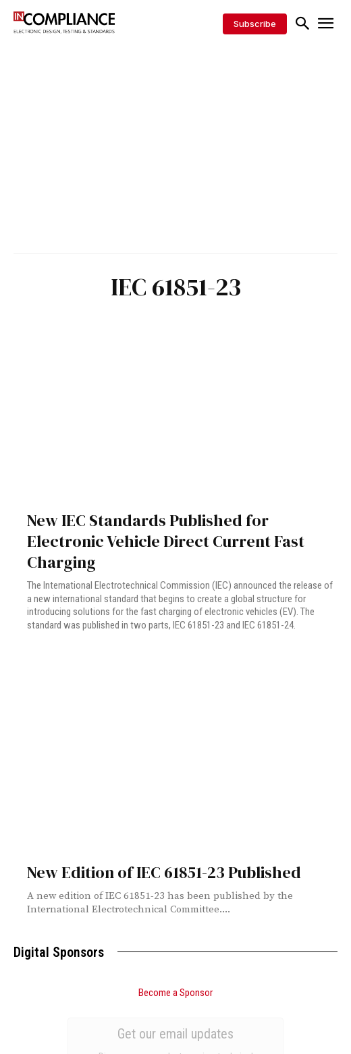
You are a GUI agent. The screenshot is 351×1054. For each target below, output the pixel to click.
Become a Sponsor (175, 993)
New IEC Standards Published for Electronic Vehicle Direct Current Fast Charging (165, 541)
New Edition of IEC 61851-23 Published (164, 872)
